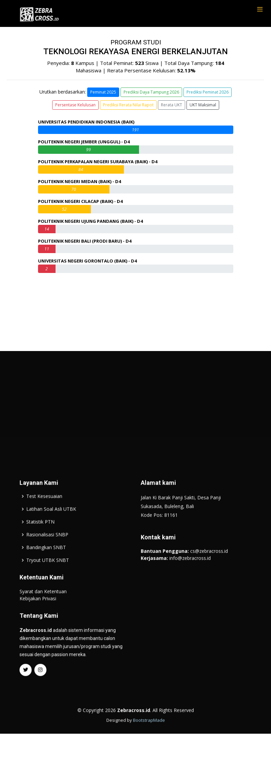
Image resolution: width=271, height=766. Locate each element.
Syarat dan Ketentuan (43, 613)
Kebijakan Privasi (38, 620)
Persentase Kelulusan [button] (75, 105)
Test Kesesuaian (44, 517)
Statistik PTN (40, 543)
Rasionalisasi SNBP (47, 556)
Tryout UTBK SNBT (47, 581)
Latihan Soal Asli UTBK (51, 530)
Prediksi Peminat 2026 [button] (208, 92)
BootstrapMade (149, 741)
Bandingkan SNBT (46, 568)
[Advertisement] (135, 426)
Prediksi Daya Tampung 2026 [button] (151, 92)
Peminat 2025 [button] (103, 92)
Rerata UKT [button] (171, 105)
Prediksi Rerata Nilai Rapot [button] (128, 105)
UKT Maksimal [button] (203, 105)
